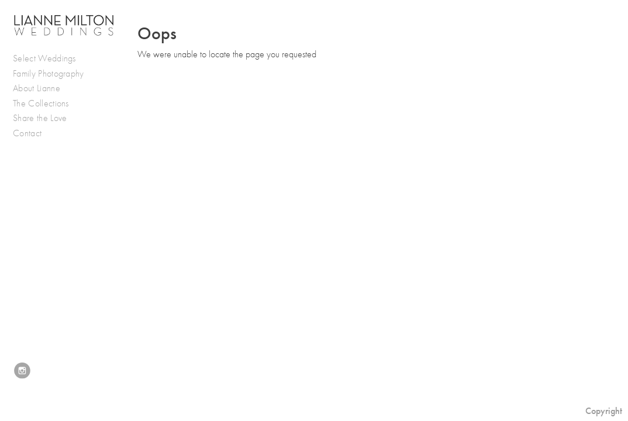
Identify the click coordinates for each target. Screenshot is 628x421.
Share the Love (40, 118)
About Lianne (36, 88)
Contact (27, 133)
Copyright (603, 410)
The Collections (41, 103)
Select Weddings (50, 58)
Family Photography (48, 73)
